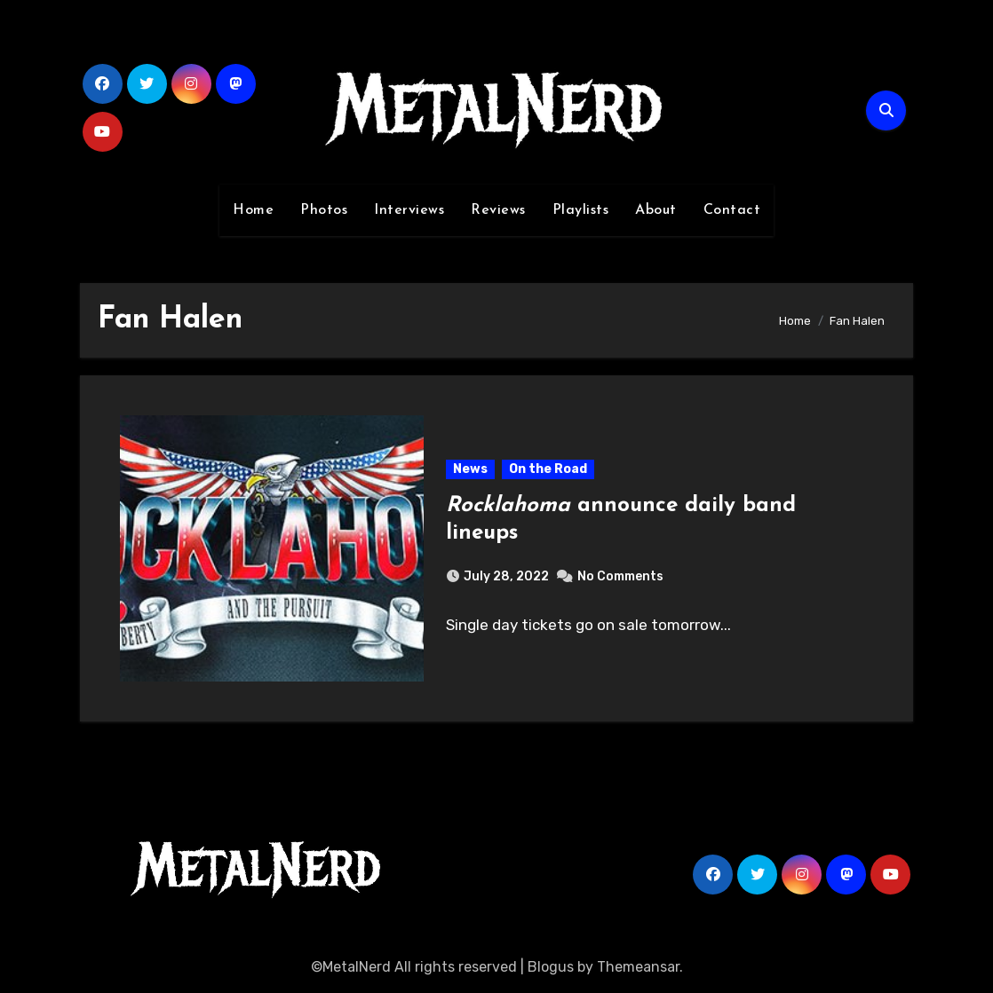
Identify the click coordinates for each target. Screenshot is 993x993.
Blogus (551, 966)
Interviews (409, 210)
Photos (323, 210)
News (470, 469)
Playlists (580, 210)
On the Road (548, 469)
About (656, 210)
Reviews (498, 210)
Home (253, 210)
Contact (732, 210)
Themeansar (638, 966)
